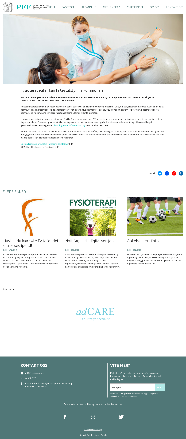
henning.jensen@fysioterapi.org (69, 125)
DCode (104, 435)
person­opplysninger (130, 396)
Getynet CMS (84, 435)
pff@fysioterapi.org (34, 373)
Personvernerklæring (93, 429)
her (120, 404)
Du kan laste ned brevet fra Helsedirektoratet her (45, 143)
